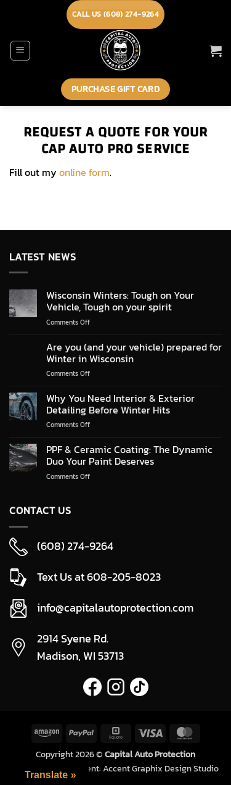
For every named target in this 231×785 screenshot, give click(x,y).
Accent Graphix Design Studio (161, 768)
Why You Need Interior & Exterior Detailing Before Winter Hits (120, 404)
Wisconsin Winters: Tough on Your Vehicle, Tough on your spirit (120, 301)
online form (84, 172)
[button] (20, 50)
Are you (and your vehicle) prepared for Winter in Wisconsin (134, 353)
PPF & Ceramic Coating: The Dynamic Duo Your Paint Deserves (129, 455)
